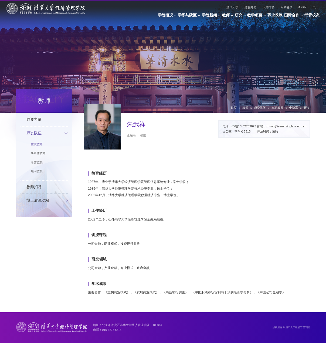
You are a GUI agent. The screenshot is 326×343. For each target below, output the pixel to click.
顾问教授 (37, 171)
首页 (234, 107)
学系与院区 (148, 17)
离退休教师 (38, 153)
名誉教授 (37, 162)
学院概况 (120, 17)
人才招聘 (268, 7)
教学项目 (238, 17)
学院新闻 (176, 17)
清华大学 (232, 7)
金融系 (293, 107)
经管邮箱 (250, 7)
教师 (198, 17)
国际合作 (286, 17)
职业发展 (263, 17)
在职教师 (277, 107)
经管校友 (312, 17)
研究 (216, 17)
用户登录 (287, 7)
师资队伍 (260, 107)
